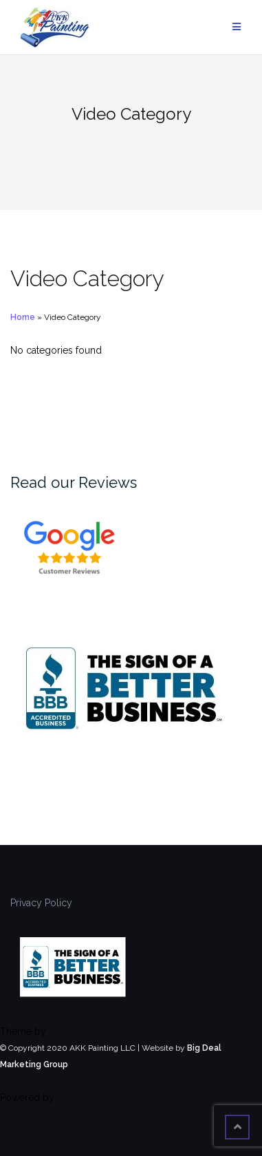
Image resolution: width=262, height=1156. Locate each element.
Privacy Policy (41, 902)
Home (22, 317)
